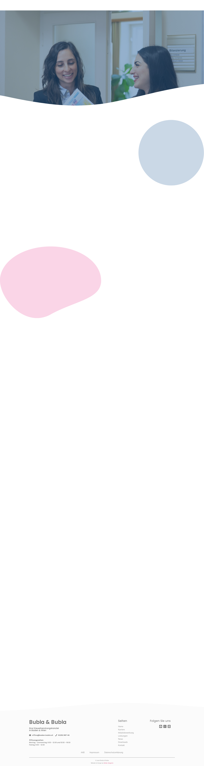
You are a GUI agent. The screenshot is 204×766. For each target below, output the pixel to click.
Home (120, 726)
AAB (82, 752)
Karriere (121, 730)
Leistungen (123, 736)
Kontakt (121, 745)
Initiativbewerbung (126, 733)
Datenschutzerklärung (113, 752)
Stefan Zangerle (108, 763)
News (120, 739)
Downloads (123, 742)
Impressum (94, 752)
